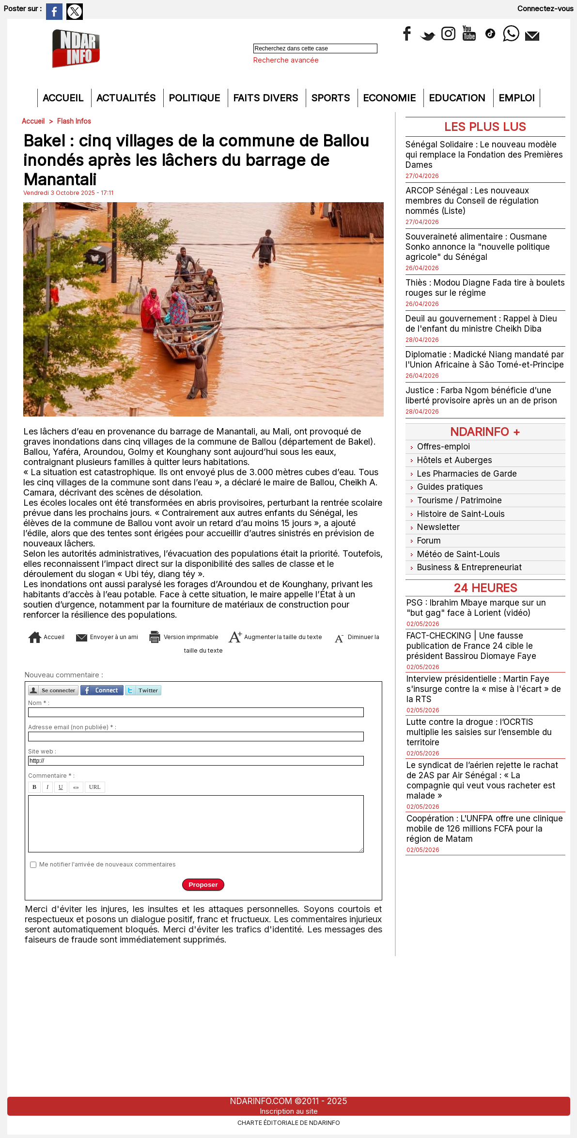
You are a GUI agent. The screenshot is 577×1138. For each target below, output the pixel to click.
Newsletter (433, 532)
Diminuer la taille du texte (218, 651)
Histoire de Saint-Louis (457, 519)
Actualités (127, 98)
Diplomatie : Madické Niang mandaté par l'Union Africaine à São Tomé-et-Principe (479, 364)
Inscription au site (288, 1111)
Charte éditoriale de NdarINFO (288, 1122)
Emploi (517, 98)
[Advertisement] (288, 1029)
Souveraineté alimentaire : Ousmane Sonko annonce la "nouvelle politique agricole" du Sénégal (479, 246)
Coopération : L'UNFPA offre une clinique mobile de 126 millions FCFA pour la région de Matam (479, 830)
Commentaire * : (51, 780)
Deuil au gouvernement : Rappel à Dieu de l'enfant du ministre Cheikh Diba (483, 323)
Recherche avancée (286, 60)
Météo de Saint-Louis (454, 557)
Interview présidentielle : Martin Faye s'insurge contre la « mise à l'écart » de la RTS (484, 690)
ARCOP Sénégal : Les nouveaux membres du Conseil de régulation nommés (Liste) (473, 200)
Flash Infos (75, 121)
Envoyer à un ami (124, 636)
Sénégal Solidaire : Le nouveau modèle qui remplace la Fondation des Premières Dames (483, 154)
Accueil (64, 98)
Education (458, 98)
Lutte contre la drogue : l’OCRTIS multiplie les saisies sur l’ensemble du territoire (480, 734)
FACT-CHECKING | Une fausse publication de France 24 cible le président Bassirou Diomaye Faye (473, 647)
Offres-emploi (439, 456)
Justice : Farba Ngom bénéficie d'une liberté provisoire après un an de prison (483, 405)
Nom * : (38, 707)
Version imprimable (222, 636)
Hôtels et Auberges (450, 469)
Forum (424, 545)
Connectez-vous (545, 8)
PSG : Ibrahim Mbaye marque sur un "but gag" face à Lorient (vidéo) (478, 609)
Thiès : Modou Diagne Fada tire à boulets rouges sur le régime (472, 287)
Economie (391, 98)
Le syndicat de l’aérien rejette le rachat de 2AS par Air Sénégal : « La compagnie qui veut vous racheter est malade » (483, 782)
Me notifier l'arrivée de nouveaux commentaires (107, 868)
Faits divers (267, 98)
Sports (332, 98)
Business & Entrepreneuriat (465, 570)
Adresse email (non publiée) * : (72, 731)
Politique (196, 98)
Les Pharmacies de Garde (462, 482)
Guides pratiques (445, 494)
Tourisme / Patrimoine (455, 507)
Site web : (42, 755)
